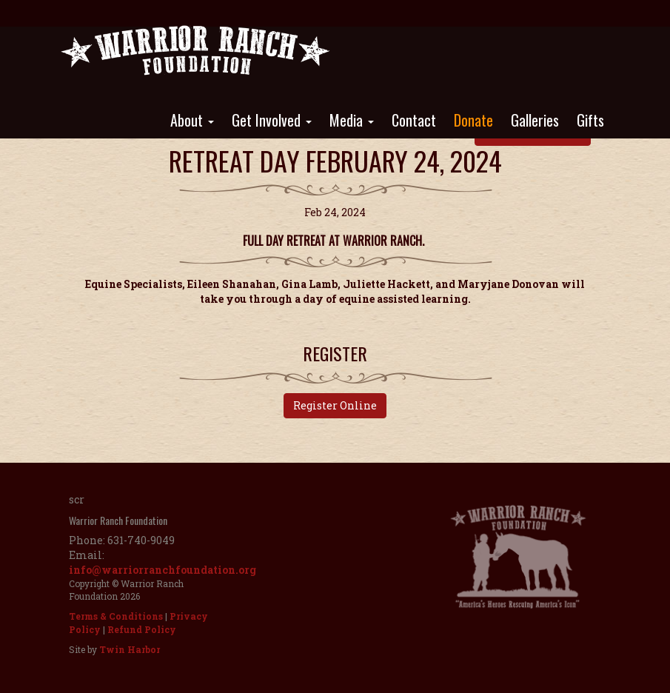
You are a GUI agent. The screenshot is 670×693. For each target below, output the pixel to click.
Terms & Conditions (116, 616)
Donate (473, 120)
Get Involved (272, 120)
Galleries (535, 120)
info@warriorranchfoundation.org (162, 570)
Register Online (335, 405)
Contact (414, 120)
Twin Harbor (129, 649)
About (192, 120)
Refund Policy (141, 629)
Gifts (590, 120)
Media (351, 120)
